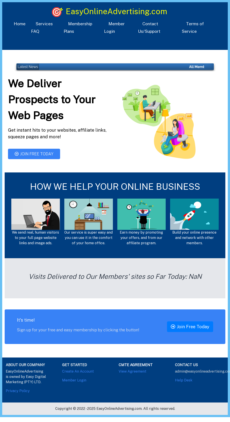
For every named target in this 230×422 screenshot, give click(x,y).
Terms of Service (193, 27)
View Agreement (132, 371)
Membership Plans (78, 27)
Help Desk (183, 380)
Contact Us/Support (149, 27)
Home (20, 23)
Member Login (114, 27)
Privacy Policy (18, 391)
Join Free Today (34, 154)
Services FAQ (42, 27)
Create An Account (78, 371)
